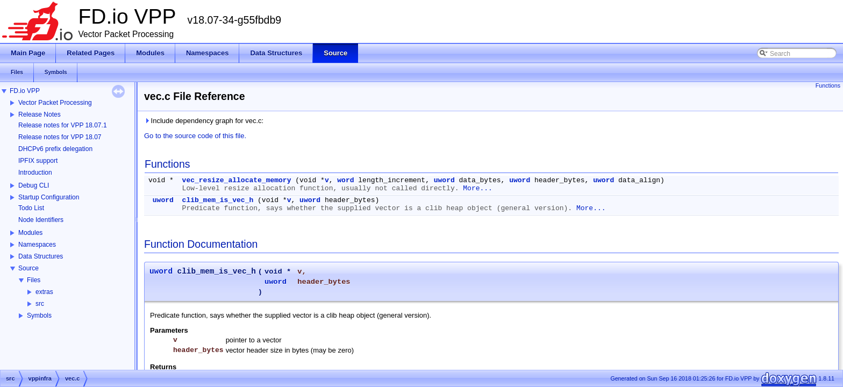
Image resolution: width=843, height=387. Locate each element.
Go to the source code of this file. (195, 136)
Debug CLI (33, 185)
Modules (30, 232)
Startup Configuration (48, 197)
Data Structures (40, 256)
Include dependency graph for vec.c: (203, 121)
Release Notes (39, 114)
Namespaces (37, 244)
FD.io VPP (25, 91)
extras (44, 292)
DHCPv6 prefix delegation (55, 149)
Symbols (39, 315)
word (345, 180)
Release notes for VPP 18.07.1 (62, 125)
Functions (828, 85)
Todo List (31, 208)
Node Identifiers (40, 220)
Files (33, 280)
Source (28, 268)
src (39, 303)
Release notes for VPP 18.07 (60, 137)
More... (477, 188)
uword (444, 180)
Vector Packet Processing (55, 102)
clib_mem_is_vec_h (218, 200)
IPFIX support (38, 160)
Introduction (35, 172)
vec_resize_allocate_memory (236, 180)
